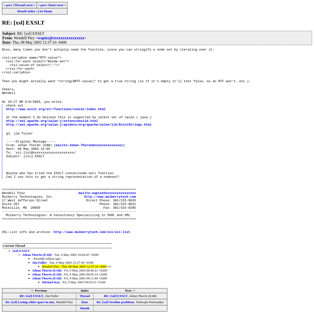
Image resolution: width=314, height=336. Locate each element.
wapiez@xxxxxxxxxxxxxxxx (61, 38)
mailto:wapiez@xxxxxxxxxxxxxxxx (107, 208)
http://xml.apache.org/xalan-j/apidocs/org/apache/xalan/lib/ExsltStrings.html (79, 133)
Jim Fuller (39, 283)
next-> (30, 5)
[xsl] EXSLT (21, 271)
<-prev (8, 5)
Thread (19, 5)
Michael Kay (51, 303)
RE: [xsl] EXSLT (31, 316)
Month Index (26, 11)
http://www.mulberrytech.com (110, 212)
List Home (45, 11)
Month (85, 329)
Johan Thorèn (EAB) (37, 275)
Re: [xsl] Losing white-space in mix (29, 322)
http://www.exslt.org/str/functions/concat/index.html (56, 115)
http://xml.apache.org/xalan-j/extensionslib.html (52, 129)
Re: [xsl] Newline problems (115, 322)
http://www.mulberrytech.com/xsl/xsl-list (92, 252)
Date (52, 5)
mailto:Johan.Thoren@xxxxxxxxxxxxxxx (89, 155)
